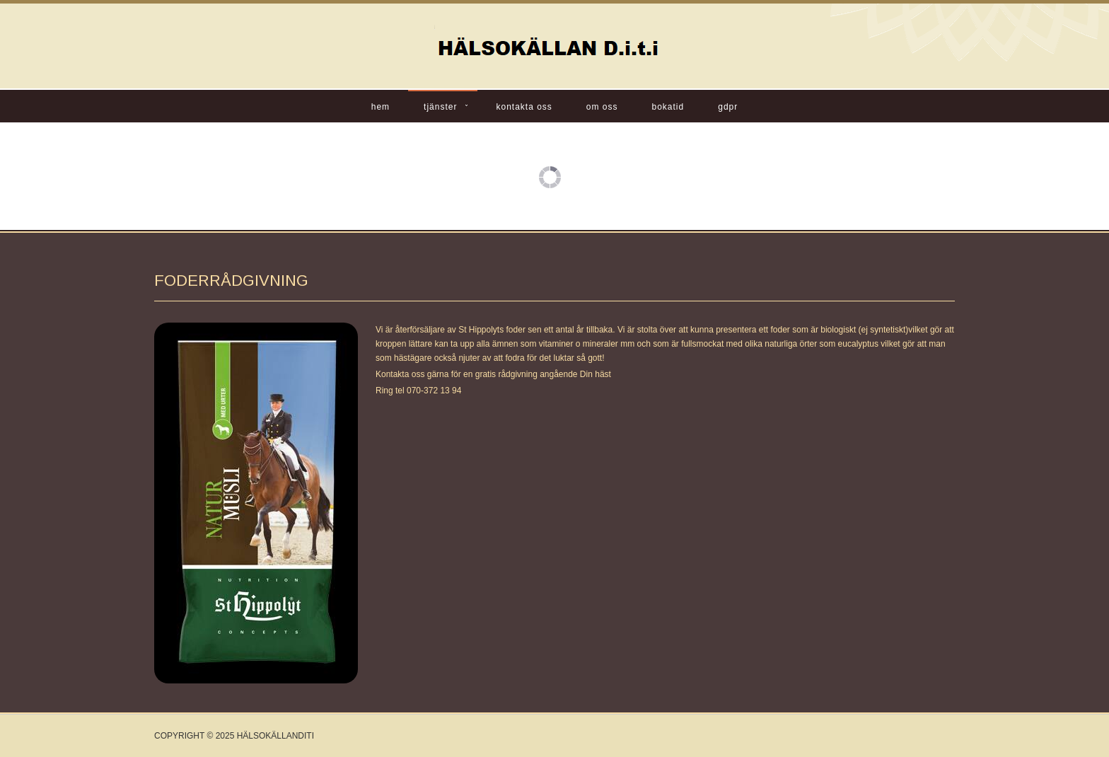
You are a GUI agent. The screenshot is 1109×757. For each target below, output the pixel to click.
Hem (380, 107)
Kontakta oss (524, 107)
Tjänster (440, 107)
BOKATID (668, 107)
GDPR (728, 107)
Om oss (602, 107)
